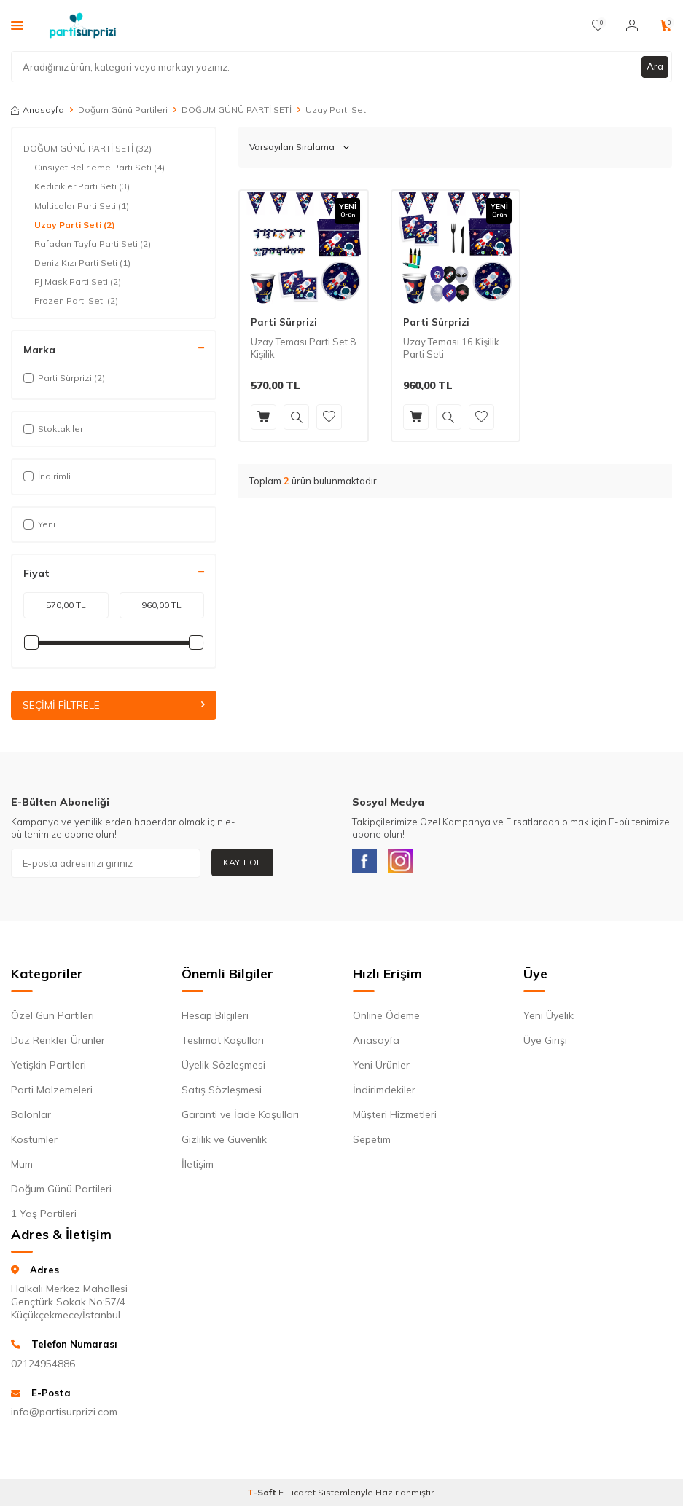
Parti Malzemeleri (52, 1093)
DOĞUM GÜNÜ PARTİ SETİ (237, 109)
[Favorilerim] (598, 25)
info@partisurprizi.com (64, 1415)
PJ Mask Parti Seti (77, 282)
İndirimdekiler (384, 1093)
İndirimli (47, 476)
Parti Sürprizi (284, 322)
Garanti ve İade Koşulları (240, 1118)
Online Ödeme (386, 1019)
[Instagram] (406, 863)
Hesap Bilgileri (215, 1019)
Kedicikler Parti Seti (82, 186)
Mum (22, 1167)
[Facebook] (366, 863)
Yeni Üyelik (548, 1019)
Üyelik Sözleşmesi (223, 1068)
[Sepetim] (666, 25)
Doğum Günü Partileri (123, 109)
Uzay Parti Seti (74, 225)
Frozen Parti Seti (76, 301)
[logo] (82, 25)
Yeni (39, 524)
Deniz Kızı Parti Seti (82, 263)
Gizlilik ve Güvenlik (224, 1142)
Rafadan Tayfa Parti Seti (92, 244)
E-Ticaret (297, 1495)
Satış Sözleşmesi (222, 1093)
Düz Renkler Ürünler (58, 1043)
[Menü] (17, 25)
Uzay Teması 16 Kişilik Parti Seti (451, 348)
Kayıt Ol (242, 862)
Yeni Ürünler (381, 1068)
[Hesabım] (632, 25)
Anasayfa (37, 109)
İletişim (198, 1167)
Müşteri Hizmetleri (395, 1118)
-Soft (262, 1495)
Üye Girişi (545, 1043)
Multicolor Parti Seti (81, 206)
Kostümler (34, 1142)
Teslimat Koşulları (223, 1043)
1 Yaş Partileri (44, 1217)
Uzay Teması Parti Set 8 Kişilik (303, 348)
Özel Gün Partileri (52, 1019)
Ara (654, 66)
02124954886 (43, 1367)
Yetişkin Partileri (48, 1068)
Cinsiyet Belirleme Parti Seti (99, 167)
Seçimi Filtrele (114, 705)
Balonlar (31, 1118)
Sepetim (372, 1142)
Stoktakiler (53, 428)
